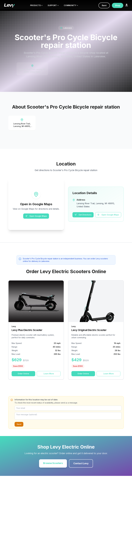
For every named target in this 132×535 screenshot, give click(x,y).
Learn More (49, 373)
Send (19, 424)
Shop (117, 5)
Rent (104, 5)
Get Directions (83, 215)
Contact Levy (81, 463)
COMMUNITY (71, 5)
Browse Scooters (53, 463)
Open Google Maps (36, 216)
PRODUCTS (36, 5)
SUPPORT (53, 5)
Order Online (23, 373)
